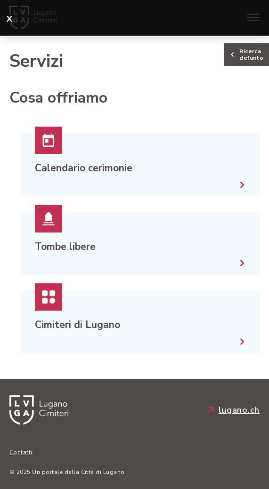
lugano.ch (233, 410)
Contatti (21, 452)
